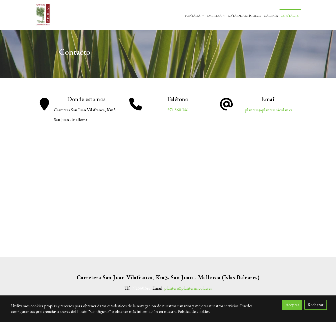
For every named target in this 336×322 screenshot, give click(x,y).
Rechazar (315, 304)
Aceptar (292, 304)
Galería (271, 15)
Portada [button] (194, 15)
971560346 (141, 288)
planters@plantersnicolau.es (268, 110)
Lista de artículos (244, 15)
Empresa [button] (216, 15)
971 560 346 (177, 110)
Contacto (290, 15)
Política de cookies (193, 311)
